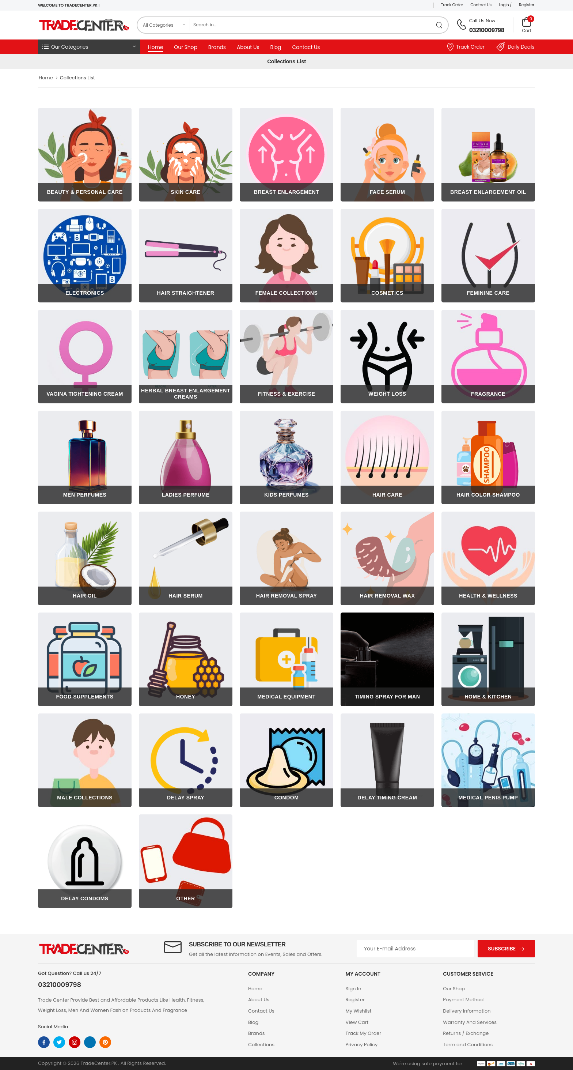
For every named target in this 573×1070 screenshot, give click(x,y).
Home (155, 47)
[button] (89, 46)
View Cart (357, 1022)
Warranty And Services (470, 1022)
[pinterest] (105, 1042)
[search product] (439, 25)
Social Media (53, 1026)
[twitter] (59, 1042)
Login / (505, 5)
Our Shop (185, 47)
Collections (261, 1044)
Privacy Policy (362, 1044)
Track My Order (363, 1033)
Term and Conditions (468, 1044)
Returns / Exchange (466, 1033)
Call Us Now (482, 20)
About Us (248, 47)
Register (526, 5)
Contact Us (481, 5)
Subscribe (502, 948)
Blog (275, 47)
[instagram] (74, 1042)
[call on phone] (461, 24)
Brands (217, 47)
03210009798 (486, 30)
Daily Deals (515, 46)
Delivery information (466, 1010)
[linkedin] (90, 1042)
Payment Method (463, 999)
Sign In (353, 988)
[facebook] (44, 1042)
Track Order (452, 5)
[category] (163, 25)
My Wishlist (359, 1010)
